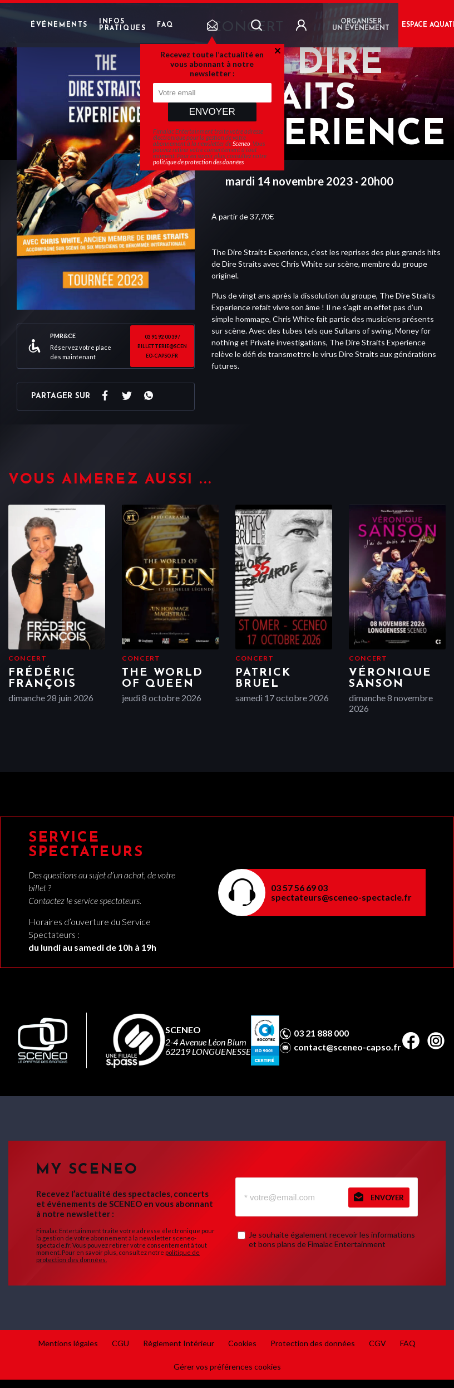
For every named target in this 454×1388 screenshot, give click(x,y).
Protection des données (312, 1343)
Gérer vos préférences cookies (227, 1366)
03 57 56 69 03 (299, 887)
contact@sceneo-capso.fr (347, 1047)
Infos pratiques (122, 25)
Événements (59, 25)
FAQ (165, 25)
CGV (377, 1343)
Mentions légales (68, 1343)
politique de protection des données (198, 161)
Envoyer (212, 111)
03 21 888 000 (321, 1033)
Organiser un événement (360, 25)
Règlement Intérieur (178, 1343)
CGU (120, 1343)
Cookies (242, 1343)
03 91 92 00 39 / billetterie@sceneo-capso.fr (162, 346)
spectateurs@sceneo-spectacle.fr (341, 897)
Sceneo (241, 143)
